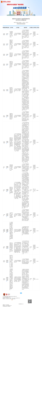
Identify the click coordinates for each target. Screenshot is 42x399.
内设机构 (7, 55)
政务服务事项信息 (7, 247)
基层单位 (7, 64)
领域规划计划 (7, 167)
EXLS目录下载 (23, 23)
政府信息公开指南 (7, 261)
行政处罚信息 (7, 142)
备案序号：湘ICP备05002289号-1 (7, 299)
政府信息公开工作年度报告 (7, 279)
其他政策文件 (7, 116)
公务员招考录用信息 (7, 215)
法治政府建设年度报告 (7, 231)
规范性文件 (7, 90)
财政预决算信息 (7, 190)
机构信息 (7, 44)
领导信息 (7, 34)
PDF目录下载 (19, 23)
